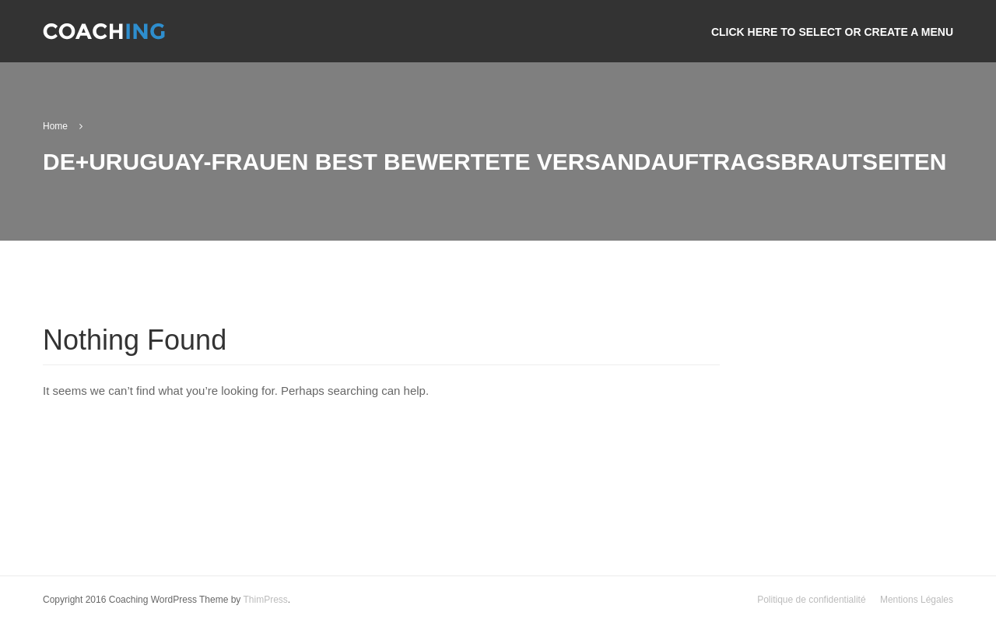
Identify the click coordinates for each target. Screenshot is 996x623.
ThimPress (265, 599)
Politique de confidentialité (811, 599)
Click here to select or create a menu (832, 32)
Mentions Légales (916, 599)
